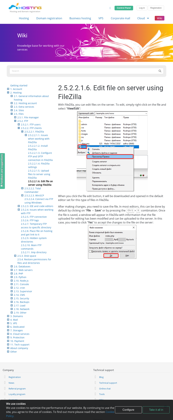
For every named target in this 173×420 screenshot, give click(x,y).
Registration (156, 8)
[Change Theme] (110, 8)
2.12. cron (19, 287)
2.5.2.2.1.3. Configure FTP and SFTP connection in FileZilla (40, 156)
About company (19, 348)
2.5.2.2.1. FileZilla (34, 131)
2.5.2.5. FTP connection (34, 216)
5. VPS (13, 323)
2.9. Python (20, 277)
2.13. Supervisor (23, 291)
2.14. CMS (19, 294)
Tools (102, 394)
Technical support (108, 382)
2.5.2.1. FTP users (31, 124)
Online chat (105, 388)
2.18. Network (21, 309)
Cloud (143, 18)
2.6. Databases (22, 266)
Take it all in (156, 409)
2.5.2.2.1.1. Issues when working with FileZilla (39, 139)
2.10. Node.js (21, 280)
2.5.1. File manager (28, 117)
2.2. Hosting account (25, 103)
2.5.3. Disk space (26, 255)
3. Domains (16, 316)
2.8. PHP (18, 273)
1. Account (16, 89)
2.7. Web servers (23, 270)
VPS (100, 18)
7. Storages (16, 330)
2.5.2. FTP (22, 121)
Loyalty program (17, 394)
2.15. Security (21, 298)
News (11, 382)
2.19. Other (20, 312)
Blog (101, 377)
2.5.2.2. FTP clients (31, 128)
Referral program (17, 388)
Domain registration (49, 18)
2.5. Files (19, 113)
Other (13, 351)
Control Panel (124, 8)
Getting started (18, 85)
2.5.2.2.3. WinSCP (34, 195)
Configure (128, 409)
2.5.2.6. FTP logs (30, 220)
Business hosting (80, 18)
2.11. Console (21, 284)
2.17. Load (19, 305)
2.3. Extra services (24, 106)
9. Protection (17, 337)
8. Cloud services (19, 333)
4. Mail (14, 319)
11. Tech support (19, 344)
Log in (142, 8)
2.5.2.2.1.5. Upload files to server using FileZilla (39, 174)
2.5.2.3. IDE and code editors (37, 206)
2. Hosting (16, 92)
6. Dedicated (17, 326)
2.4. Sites (19, 110)
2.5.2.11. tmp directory (33, 252)
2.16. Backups (21, 302)
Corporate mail (120, 18)
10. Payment (17, 341)
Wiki (159, 18)
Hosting (24, 18)
